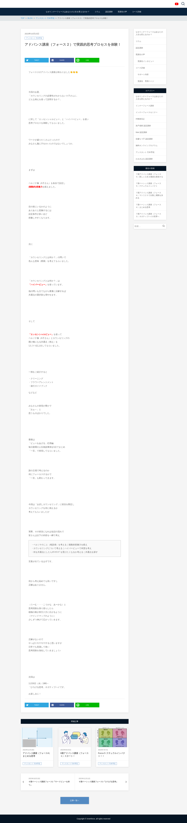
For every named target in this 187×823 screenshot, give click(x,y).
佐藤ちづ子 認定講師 (144, 139)
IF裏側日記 (140, 119)
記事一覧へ (74, 800)
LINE (83, 60)
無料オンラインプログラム (147, 145)
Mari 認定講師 (141, 132)
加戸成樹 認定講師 (143, 126)
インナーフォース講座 (145, 106)
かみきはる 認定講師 (144, 159)
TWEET (32, 60)
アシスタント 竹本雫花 (34, 38)
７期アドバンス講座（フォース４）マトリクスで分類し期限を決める (149, 195)
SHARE (57, 60)
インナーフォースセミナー (147, 112)
